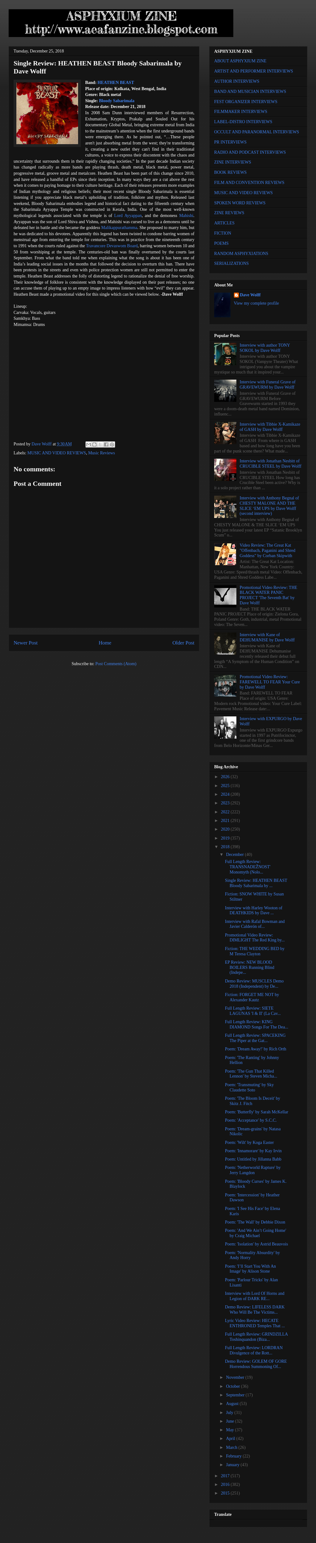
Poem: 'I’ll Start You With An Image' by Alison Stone (250, 1269)
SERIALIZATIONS (231, 263)
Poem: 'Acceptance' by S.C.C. (251, 1120)
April (231, 1438)
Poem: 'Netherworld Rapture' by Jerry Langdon (253, 1170)
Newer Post (26, 643)
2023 (226, 803)
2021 (226, 820)
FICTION (222, 233)
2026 (226, 776)
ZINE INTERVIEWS (232, 162)
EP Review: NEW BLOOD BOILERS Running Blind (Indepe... (249, 967)
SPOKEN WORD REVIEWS (239, 203)
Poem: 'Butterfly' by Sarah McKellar (256, 1112)
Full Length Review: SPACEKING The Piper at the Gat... (255, 1038)
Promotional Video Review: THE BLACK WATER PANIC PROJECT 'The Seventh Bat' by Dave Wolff (268, 595)
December (235, 854)
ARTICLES (224, 223)
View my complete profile (256, 303)
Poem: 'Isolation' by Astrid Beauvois (256, 1244)
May (230, 1430)
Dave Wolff (250, 295)
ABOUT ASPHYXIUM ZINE (240, 61)
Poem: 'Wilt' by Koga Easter (249, 1142)
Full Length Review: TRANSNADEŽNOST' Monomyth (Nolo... (247, 866)
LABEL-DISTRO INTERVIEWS (243, 121)
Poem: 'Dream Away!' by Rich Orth (255, 1049)
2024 (226, 794)
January (233, 1464)
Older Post (183, 643)
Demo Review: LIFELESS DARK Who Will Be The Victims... (255, 1310)
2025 (226, 785)
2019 (226, 838)
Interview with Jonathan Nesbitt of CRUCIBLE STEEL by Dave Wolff (270, 464)
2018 (226, 846)
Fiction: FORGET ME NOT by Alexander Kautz (252, 997)
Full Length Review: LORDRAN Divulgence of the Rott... (254, 1350)
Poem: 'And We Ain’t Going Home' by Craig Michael (255, 1233)
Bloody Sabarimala (117, 100)
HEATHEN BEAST (116, 82)
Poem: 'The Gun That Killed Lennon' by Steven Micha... (251, 1074)
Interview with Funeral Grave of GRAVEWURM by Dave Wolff (268, 385)
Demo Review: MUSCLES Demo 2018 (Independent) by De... (254, 984)
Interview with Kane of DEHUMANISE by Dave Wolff (267, 637)
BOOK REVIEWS (230, 172)
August (232, 1403)
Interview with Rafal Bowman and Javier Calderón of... (255, 924)
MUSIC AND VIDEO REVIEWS (56, 453)
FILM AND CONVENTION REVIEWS (249, 182)
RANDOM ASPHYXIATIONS (241, 253)
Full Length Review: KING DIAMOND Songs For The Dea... (256, 1024)
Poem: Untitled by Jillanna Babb (253, 1159)
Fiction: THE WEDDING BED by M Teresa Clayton (255, 951)
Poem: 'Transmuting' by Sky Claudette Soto (249, 1087)
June (230, 1421)
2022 (226, 812)
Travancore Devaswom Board (112, 246)
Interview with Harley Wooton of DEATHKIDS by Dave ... (253, 910)
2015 (226, 1493)
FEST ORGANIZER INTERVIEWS (245, 101)
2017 (226, 1476)
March (232, 1447)
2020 (226, 829)
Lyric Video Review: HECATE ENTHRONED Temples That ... (255, 1323)
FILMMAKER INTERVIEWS (240, 111)
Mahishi (186, 215)
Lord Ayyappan (128, 215)
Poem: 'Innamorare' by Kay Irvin (253, 1151)
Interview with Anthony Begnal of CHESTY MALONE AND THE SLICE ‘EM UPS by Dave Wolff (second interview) (269, 506)
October (233, 1386)
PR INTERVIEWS (230, 142)
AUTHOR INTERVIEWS (236, 81)
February (234, 1456)
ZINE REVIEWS (229, 213)
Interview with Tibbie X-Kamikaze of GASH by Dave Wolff (270, 427)
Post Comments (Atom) (115, 663)
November (235, 1377)
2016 (226, 1484)
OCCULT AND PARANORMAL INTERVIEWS (256, 132)
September (235, 1395)
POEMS (221, 243)
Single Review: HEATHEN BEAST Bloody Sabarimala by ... (256, 883)
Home (105, 643)
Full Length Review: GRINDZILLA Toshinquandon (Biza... (256, 1337)
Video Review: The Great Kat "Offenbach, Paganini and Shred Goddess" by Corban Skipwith (267, 550)
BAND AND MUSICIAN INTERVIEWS (250, 91)
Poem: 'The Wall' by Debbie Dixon (255, 1222)
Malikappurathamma (119, 227)
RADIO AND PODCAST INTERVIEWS (250, 152)
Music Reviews (101, 453)
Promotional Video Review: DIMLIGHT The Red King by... (255, 938)
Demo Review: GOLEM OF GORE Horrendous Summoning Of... (256, 1364)
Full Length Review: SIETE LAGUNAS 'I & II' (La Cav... (253, 1011)
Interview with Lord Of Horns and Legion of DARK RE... (254, 1296)
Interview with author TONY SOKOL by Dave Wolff (265, 348)
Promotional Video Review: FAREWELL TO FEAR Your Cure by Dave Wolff (270, 682)
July (230, 1412)
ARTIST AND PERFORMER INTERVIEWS (253, 71)
